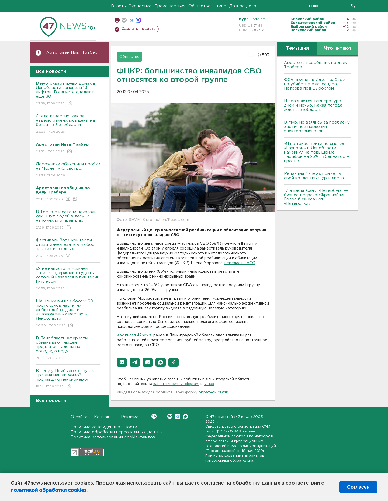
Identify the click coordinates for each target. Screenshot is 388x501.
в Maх (209, 384)
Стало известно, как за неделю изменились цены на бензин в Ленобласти (68, 124)
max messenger (138, 20)
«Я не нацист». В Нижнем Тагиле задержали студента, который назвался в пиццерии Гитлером (68, 279)
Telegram (177, 416)
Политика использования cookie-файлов (113, 437)
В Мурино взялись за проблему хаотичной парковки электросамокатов (317, 127)
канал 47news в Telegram (176, 384)
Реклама (129, 417)
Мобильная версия (117, 20)
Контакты (104, 417)
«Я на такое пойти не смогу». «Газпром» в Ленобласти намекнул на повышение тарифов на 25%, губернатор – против (316, 152)
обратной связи (213, 392)
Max (185, 416)
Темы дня (297, 48)
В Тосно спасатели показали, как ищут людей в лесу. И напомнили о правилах (68, 220)
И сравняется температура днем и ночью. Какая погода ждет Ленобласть (313, 105)
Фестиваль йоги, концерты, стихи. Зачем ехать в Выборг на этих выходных (68, 248)
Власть (118, 6)
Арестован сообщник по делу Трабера (316, 65)
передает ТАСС (239, 263)
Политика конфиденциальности (104, 427)
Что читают (338, 48)
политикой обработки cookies (48, 490)
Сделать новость (139, 28)
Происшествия (169, 6)
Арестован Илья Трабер (72, 52)
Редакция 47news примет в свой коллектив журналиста (314, 176)
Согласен (358, 487)
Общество (199, 6)
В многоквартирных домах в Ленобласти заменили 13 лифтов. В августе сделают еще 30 (68, 94)
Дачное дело (242, 6)
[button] (122, 362)
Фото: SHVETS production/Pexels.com (152, 219)
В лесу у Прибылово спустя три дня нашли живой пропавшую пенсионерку (68, 379)
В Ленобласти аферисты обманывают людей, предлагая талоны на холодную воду (68, 348)
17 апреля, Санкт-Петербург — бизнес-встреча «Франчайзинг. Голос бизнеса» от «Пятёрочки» (316, 197)
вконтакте (124, 20)
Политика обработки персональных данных (117, 432)
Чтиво (220, 6)
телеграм (131, 20)
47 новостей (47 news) (231, 416)
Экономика (140, 6)
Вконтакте (154, 416)
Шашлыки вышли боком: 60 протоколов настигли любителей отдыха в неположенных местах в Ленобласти (68, 313)
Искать (353, 6)
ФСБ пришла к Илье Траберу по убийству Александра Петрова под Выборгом (314, 84)
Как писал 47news (134, 335)
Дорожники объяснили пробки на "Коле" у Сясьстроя (68, 170)
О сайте (79, 417)
